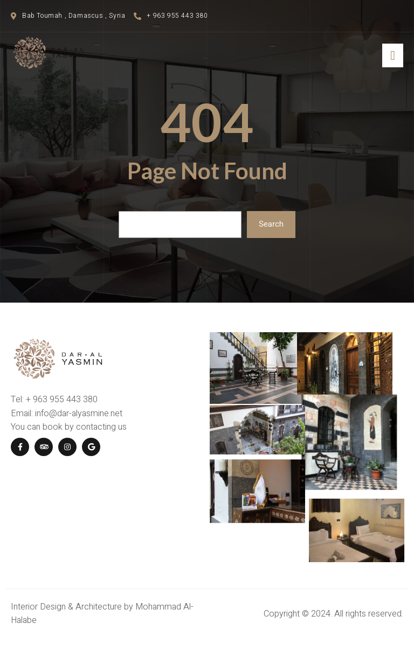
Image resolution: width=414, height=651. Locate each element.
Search (271, 224)
